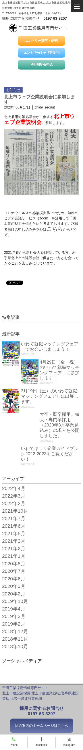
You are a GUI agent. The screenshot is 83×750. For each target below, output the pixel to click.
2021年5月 (13, 533)
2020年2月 (13, 594)
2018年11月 (15, 639)
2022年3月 (13, 496)
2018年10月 (15, 646)
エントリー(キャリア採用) (42, 52)
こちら (54, 229)
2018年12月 (15, 631)
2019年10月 (15, 601)
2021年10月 (15, 511)
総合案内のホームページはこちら (41, 725)
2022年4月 (13, 488)
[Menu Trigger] (77, 6)
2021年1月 (13, 556)
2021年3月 (13, 541)
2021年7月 (13, 518)
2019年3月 (13, 616)
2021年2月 (13, 548)
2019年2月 (13, 624)
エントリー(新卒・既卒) (41, 41)
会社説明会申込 (41, 64)
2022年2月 (13, 503)
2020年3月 (13, 586)
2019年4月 (13, 609)
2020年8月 (13, 563)
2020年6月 (13, 578)
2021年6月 (13, 526)
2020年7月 (13, 571)
